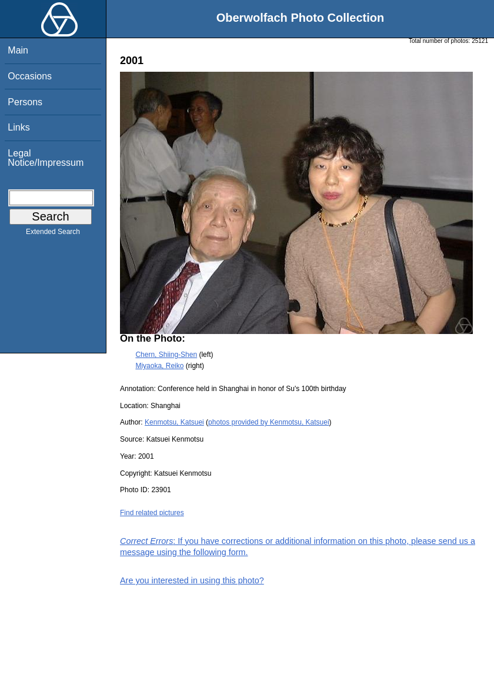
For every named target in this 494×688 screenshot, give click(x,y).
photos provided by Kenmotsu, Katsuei (268, 422)
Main (18, 50)
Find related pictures (152, 513)
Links (18, 127)
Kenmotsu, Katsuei (174, 422)
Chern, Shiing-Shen (166, 354)
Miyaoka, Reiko (159, 366)
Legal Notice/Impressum (46, 158)
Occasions (30, 76)
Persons (25, 102)
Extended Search (53, 234)
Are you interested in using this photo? (192, 580)
